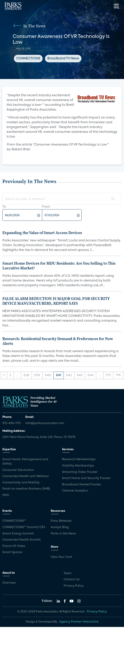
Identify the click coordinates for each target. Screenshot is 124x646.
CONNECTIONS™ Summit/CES (23, 527)
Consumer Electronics (18, 470)
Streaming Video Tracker (80, 472)
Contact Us (72, 579)
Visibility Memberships (78, 465)
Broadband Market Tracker (81, 484)
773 (108, 375)
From (46, 206)
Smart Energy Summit (18, 533)
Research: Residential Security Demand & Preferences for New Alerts (57, 341)
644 (90, 375)
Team (68, 573)
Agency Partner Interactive (78, 621)
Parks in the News (63, 533)
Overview (9, 582)
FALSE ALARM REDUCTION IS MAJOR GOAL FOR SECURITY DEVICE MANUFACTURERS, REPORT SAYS (56, 301)
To (4, 206)
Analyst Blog (60, 527)
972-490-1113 (11, 423)
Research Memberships (79, 459)
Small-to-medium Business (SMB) (26, 488)
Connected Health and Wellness (25, 476)
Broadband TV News (63, 58)
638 (26, 375)
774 (118, 375)
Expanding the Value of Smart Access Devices (42, 232)
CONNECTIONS (28, 58)
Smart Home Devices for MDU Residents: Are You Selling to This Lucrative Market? (58, 265)
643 (80, 375)
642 (69, 375)
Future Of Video (13, 546)
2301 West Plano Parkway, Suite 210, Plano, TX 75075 (38, 437)
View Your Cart (61, 557)
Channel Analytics (75, 490)
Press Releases (61, 521)
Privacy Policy (74, 585)
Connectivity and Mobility (20, 482)
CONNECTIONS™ (14, 521)
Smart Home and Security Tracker (86, 478)
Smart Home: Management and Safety (25, 461)
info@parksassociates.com (44, 423)
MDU (5, 495)
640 (48, 375)
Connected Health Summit (21, 539)
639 (37, 375)
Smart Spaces (12, 552)
